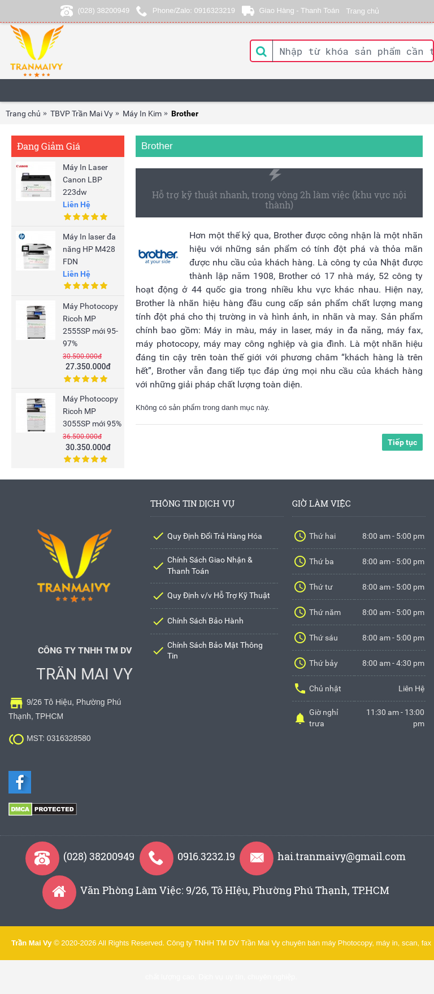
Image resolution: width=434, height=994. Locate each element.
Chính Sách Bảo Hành (205, 620)
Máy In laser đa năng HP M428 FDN (89, 249)
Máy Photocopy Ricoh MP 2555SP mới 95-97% (90, 325)
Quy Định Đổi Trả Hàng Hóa (214, 535)
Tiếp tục (402, 440)
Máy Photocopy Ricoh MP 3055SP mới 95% (92, 411)
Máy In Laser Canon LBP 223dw (85, 180)
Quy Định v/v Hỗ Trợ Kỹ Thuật (218, 595)
